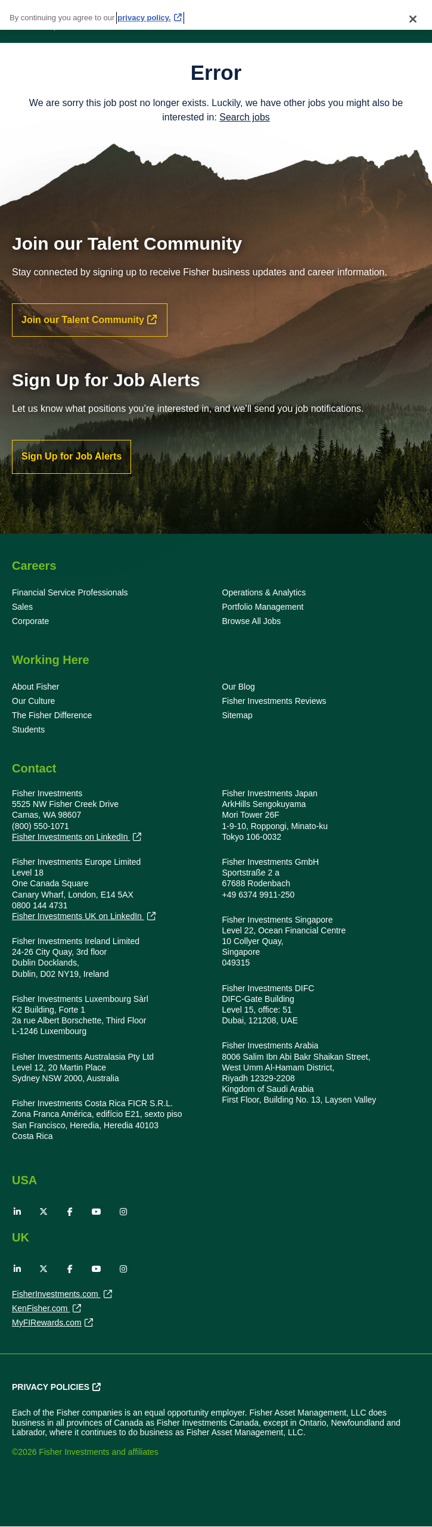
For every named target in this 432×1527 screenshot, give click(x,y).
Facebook (70, 1212)
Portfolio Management (263, 607)
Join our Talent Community (82, 320)
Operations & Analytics (264, 592)
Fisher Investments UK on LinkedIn (78, 916)
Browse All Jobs (251, 621)
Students (28, 729)
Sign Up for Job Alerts (71, 456)
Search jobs (244, 117)
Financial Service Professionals (70, 592)
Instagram (123, 1212)
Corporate (30, 621)
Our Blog (238, 686)
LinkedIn (17, 1212)
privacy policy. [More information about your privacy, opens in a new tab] (143, 17)
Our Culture (33, 701)
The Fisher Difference (52, 715)
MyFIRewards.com (47, 1324)
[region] (216, 15)
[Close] (413, 19)
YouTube (96, 1212)
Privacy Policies (50, 1387)
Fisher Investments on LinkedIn (71, 837)
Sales (22, 607)
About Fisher (35, 686)
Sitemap (237, 715)
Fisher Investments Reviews (274, 701)
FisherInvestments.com (56, 1295)
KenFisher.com (41, 1309)
